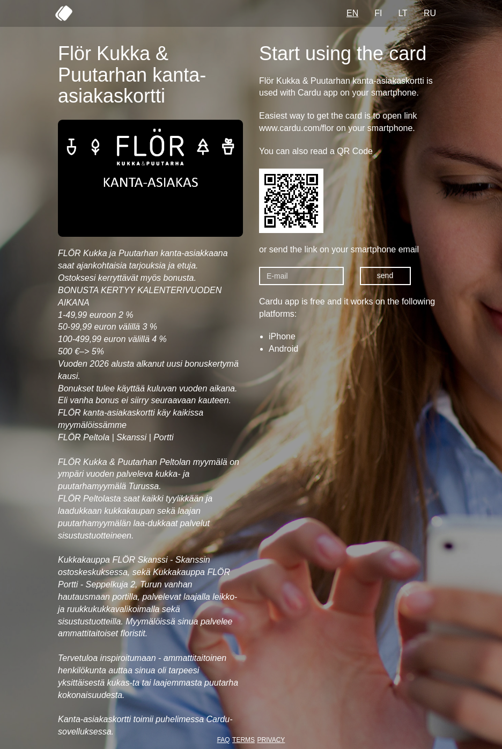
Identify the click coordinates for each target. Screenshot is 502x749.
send (385, 275)
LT (402, 13)
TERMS (243, 740)
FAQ (223, 740)
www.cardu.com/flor (296, 128)
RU (430, 13)
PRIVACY (271, 740)
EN (352, 13)
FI (378, 13)
